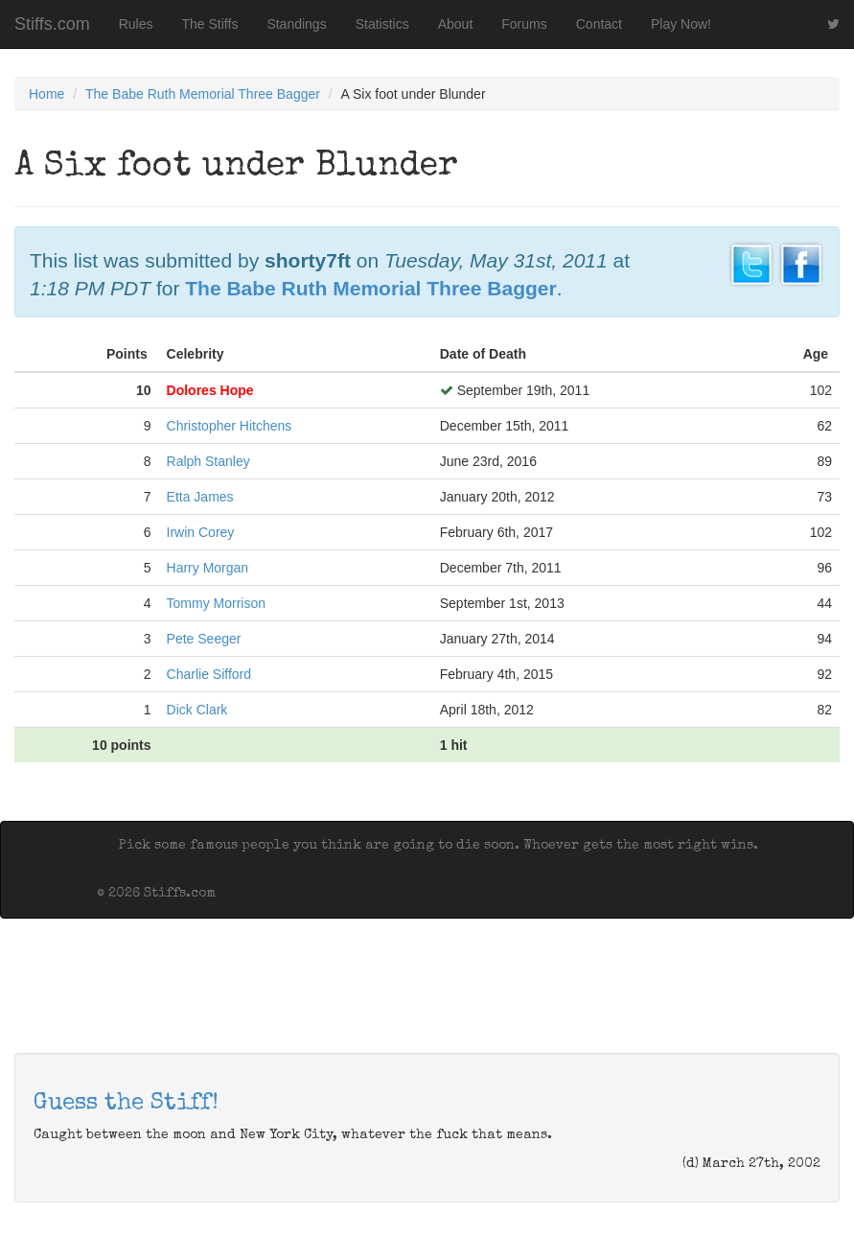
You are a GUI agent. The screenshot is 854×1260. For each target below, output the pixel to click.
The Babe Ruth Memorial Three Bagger (202, 94)
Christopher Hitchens (229, 425)
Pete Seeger (204, 638)
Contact (599, 24)
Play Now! (681, 24)
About (455, 24)
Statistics (382, 24)
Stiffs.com (52, 24)
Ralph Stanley (208, 461)
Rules (136, 24)
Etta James (200, 496)
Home (46, 94)
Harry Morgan (208, 567)
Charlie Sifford (209, 674)
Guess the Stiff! (126, 1103)
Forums (523, 24)
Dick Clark (197, 709)
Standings (296, 24)
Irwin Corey (201, 532)
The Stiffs (210, 24)
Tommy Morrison (216, 603)
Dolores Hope (210, 390)
